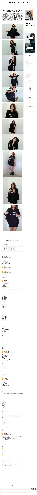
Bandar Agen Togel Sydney (5, 427)
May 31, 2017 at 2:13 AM (7, 379)
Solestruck (27, 73)
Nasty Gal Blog (28, 75)
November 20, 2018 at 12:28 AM (8, 465)
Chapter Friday (28, 66)
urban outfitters (12, 240)
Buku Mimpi (3, 429)
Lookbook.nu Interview (29, 63)
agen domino (3, 404)
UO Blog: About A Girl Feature (29, 61)
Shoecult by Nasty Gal (29, 74)
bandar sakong (4, 402)
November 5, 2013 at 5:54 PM (7, 272)
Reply (2, 302)
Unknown (5, 280)
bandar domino (4, 401)
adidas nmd (6, 378)
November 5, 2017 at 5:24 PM (7, 434)
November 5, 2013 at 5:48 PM (7, 267)
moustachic (6, 256)
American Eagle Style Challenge (30, 72)
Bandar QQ (3, 406)
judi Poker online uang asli (5, 439)
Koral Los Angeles (28, 76)
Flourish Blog (3, 277)
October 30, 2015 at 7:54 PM (7, 281)
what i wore (17, 240)
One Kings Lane (28, 62)
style (8, 240)
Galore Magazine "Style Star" (29, 59)
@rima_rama (34, 489)
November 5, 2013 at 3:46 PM (7, 257)
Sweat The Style (28, 60)
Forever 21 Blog (28, 77)
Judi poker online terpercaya (5, 441)
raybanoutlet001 (7, 351)
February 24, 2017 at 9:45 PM (7, 352)
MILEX (5, 266)
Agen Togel (3, 421)
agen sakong (3, 405)
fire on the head (18, 3)
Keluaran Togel (4, 430)
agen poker (3, 403)
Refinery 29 (27, 64)
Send (30, 106)
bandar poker (3, 400)
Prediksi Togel (3, 428)
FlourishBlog (6, 271)
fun (6, 240)
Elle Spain (27, 65)
